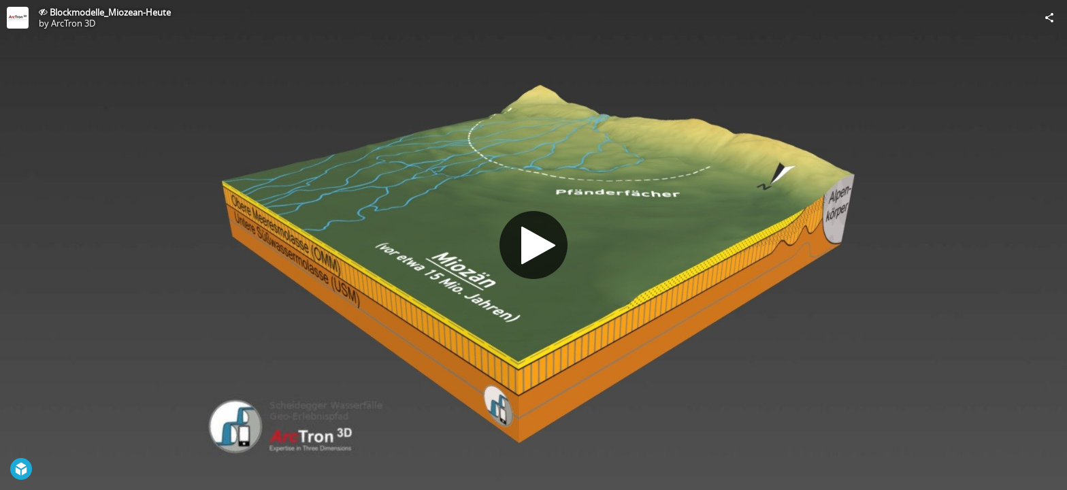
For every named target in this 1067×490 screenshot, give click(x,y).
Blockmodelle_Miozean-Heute (110, 12)
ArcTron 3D (73, 23)
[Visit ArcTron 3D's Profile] (18, 18)
